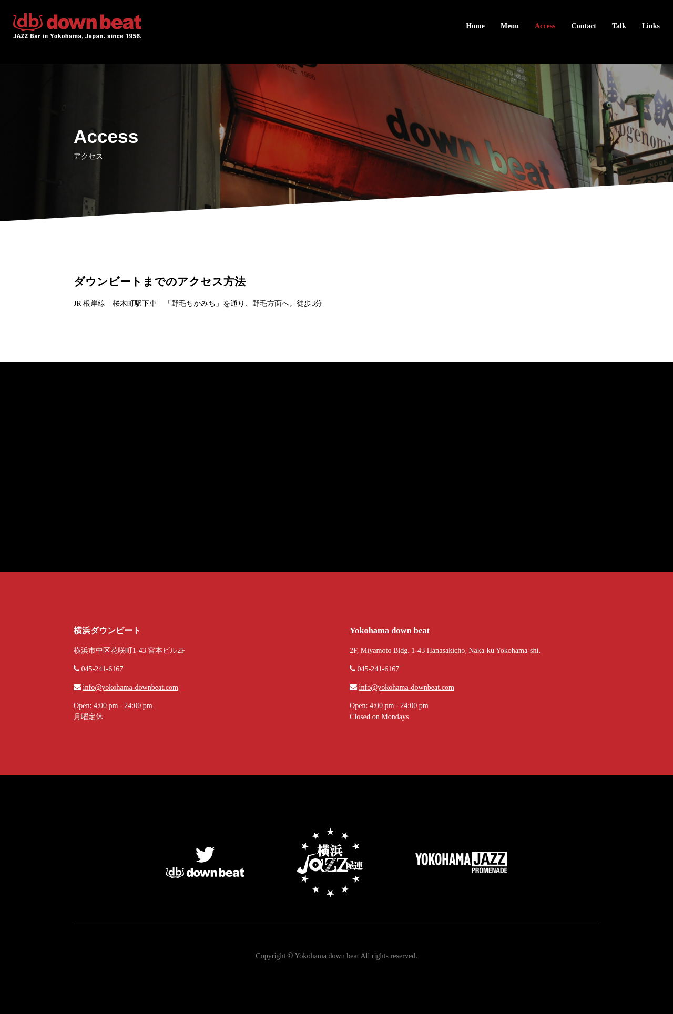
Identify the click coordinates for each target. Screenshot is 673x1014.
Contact (584, 26)
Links (651, 26)
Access (545, 26)
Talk (619, 26)
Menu (510, 26)
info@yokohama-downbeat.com (130, 687)
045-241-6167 (102, 668)
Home (475, 26)
